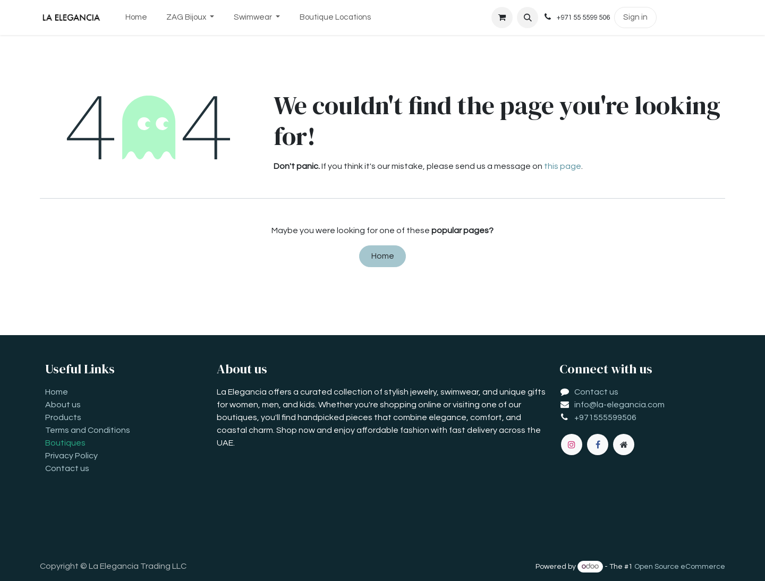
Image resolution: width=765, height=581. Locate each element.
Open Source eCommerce (679, 566)
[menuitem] (136, 17)
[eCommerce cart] (502, 17)
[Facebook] (597, 444)
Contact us (67, 468)
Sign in (635, 17)
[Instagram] (571, 444)
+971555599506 (605, 417)
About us (63, 404)
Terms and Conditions (87, 430)
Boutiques (65, 443)
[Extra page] (623, 444)
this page (562, 166)
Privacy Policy (71, 455)
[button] (527, 17)
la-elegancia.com (631, 404)
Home (382, 256)
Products (63, 417)
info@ (585, 404)
